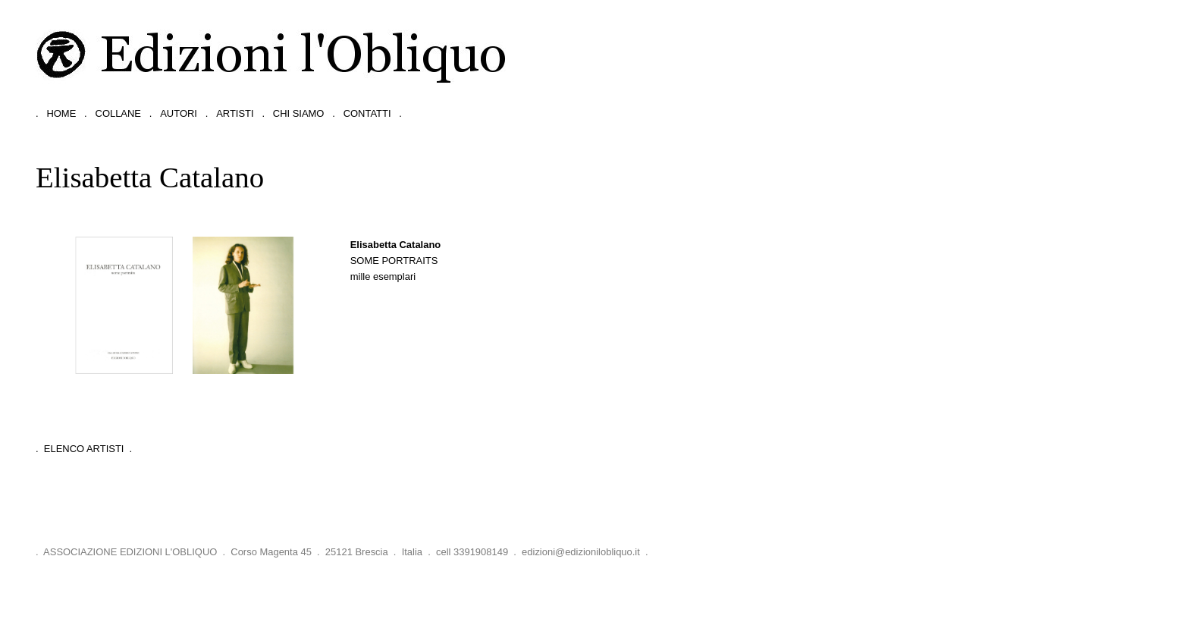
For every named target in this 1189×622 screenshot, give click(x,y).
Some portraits (394, 260)
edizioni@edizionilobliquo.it (581, 552)
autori (178, 113)
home (61, 113)
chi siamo (299, 113)
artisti (234, 113)
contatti (367, 113)
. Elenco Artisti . (84, 448)
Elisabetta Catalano (395, 244)
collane (118, 113)
